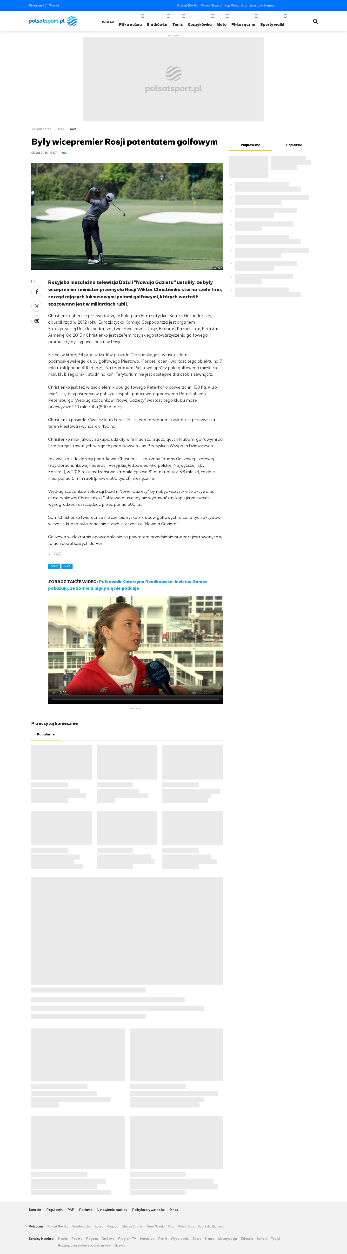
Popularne (46, 734)
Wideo (108, 22)
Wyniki (54, 5)
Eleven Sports (132, 1226)
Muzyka (120, 1245)
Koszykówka (200, 24)
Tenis (177, 24)
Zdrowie (247, 1239)
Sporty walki (272, 24)
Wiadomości (81, 1226)
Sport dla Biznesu (262, 5)
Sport (98, 1226)
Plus (171, 1226)
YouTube (294, 5)
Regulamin (54, 1210)
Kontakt (35, 1210)
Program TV (38, 5)
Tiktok (309, 5)
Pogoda (113, 1226)
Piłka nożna (130, 24)
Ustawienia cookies (112, 1210)
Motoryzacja (227, 1239)
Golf (73, 128)
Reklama (86, 1210)
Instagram (301, 5)
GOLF (54, 566)
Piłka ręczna (243, 24)
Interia (63, 1239)
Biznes (209, 1239)
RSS (316, 5)
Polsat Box (186, 1226)
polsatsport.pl (42, 128)
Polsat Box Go (187, 5)
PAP (70, 1210)
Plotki (162, 1239)
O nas (173, 1210)
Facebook (280, 5)
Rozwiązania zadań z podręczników (84, 1245)
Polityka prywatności (148, 1210)
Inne (61, 128)
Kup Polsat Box (236, 5)
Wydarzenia (180, 1239)
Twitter (287, 5)
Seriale (262, 1239)
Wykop (37, 321)
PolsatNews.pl (211, 5)
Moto (222, 24)
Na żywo (108, 1239)
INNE (67, 566)
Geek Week (155, 1226)
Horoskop (147, 1239)
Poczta (77, 1239)
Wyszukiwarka (315, 21)
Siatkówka (157, 24)
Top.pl (275, 1239)
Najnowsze (250, 145)
